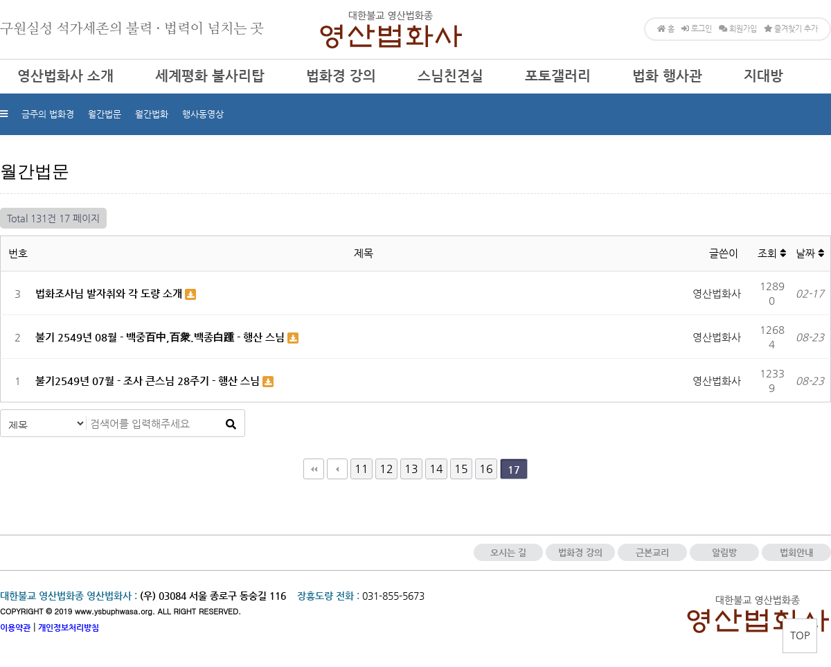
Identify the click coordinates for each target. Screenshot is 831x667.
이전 (337, 469)
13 (411, 468)
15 (461, 468)
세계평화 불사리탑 (210, 76)
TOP (800, 635)
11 (361, 468)
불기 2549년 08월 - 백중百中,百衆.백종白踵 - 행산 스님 (161, 337)
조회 (772, 253)
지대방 (763, 76)
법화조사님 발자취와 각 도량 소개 (110, 293)
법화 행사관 (667, 76)
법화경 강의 (341, 76)
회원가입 (738, 28)
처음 (313, 469)
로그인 (696, 28)
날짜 (810, 253)
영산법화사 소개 (65, 76)
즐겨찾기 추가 (791, 28)
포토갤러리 (558, 76)
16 (486, 468)
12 (386, 468)
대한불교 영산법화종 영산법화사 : (68, 595)
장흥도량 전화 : (328, 595)
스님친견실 (450, 76)
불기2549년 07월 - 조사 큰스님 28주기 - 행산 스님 (148, 380)
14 (436, 468)
